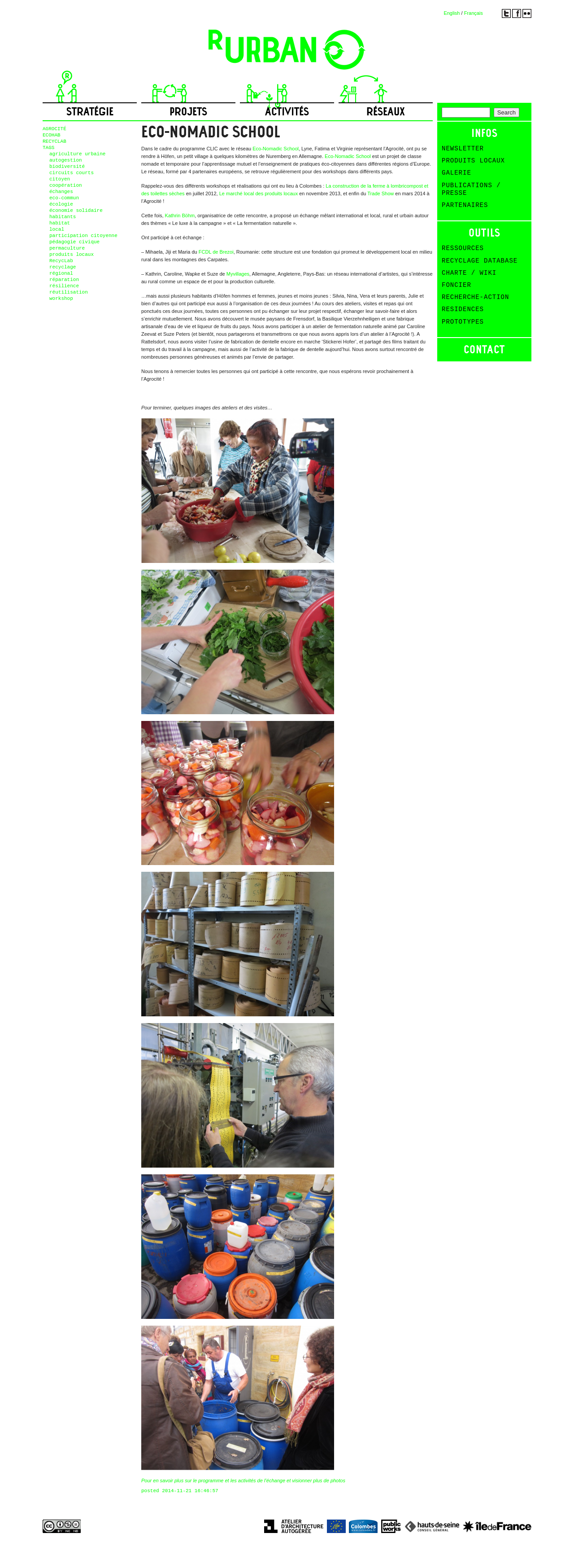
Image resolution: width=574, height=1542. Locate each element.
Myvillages (237, 274)
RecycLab (61, 261)
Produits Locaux (473, 161)
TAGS (48, 147)
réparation (64, 279)
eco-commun (64, 198)
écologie (61, 204)
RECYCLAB (54, 141)
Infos (484, 133)
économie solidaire (76, 210)
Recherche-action (475, 297)
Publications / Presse (471, 189)
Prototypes (463, 322)
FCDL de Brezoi (216, 252)
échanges (61, 191)
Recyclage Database (479, 261)
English (452, 13)
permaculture (67, 248)
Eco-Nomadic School (275, 148)
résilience (64, 286)
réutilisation (68, 292)
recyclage (62, 267)
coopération (65, 185)
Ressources (463, 248)
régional (61, 273)
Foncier (456, 285)
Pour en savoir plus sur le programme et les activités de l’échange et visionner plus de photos (243, 1480)
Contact (484, 349)
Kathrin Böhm (180, 215)
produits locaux (71, 254)
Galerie (456, 173)
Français (473, 13)
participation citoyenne (83, 235)
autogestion (65, 160)
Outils (484, 232)
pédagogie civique (74, 242)
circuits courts (71, 173)
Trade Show (380, 193)
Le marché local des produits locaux (258, 193)
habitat (59, 223)
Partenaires (465, 205)
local (56, 229)
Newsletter (463, 149)
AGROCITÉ (54, 129)
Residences (463, 309)
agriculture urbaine (77, 154)
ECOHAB (52, 135)
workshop (61, 298)
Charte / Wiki (469, 273)
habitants (62, 217)
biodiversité (67, 166)
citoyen (59, 179)
